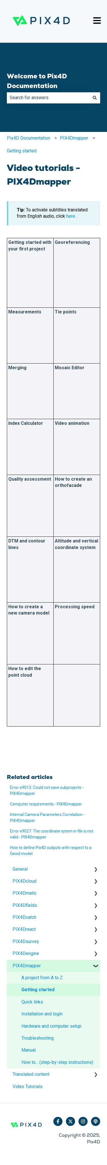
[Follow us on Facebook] (57, 1121)
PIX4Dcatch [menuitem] (24, 917)
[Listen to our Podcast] (95, 1121)
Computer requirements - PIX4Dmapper (46, 804)
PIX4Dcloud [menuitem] (25, 881)
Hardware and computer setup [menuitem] (51, 1026)
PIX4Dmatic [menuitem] (25, 893)
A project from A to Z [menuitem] (42, 977)
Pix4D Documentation (28, 138)
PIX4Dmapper (74, 138)
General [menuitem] (20, 869)
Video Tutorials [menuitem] (28, 1086)
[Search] (94, 97)
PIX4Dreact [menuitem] (24, 929)
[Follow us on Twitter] (70, 1121)
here (70, 216)
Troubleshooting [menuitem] (37, 1038)
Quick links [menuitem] (32, 1002)
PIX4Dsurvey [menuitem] (26, 941)
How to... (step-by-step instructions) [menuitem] (57, 1062)
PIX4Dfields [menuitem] (25, 905)
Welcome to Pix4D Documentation (37, 81)
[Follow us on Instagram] (83, 1121)
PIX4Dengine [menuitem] (26, 953)
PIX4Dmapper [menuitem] (27, 965)
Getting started (22, 151)
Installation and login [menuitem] (41, 1014)
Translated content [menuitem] (31, 1074)
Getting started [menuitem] (37, 989)
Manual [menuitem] (28, 1050)
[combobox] (48, 97)
